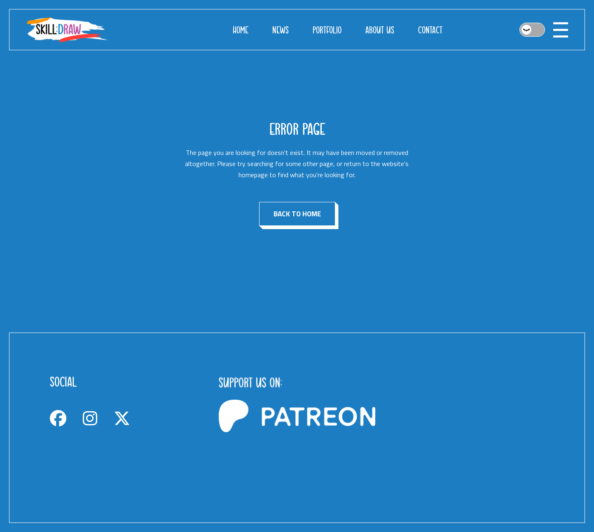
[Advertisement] (466, 427)
